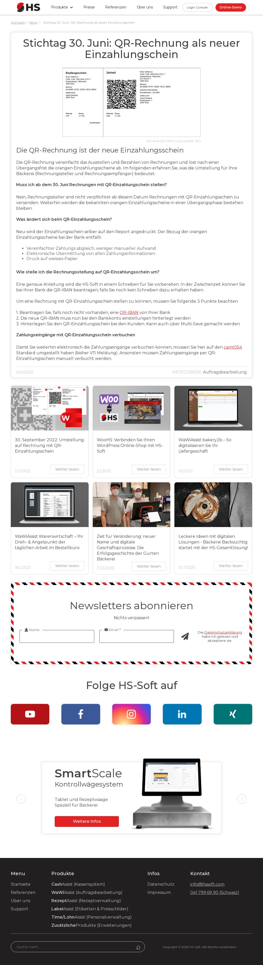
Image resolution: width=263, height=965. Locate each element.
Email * (113, 630)
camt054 (233, 347)
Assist (78, 884)
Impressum (159, 892)
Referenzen (115, 7)
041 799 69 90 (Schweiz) (214, 892)
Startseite (18, 22)
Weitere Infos (87, 821)
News (33, 22)
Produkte (91, 925)
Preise (89, 7)
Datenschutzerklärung (223, 632)
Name (32, 630)
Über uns (145, 7)
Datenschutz (160, 884)
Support (19, 908)
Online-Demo (231, 7)
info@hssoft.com (207, 884)
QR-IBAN (129, 312)
